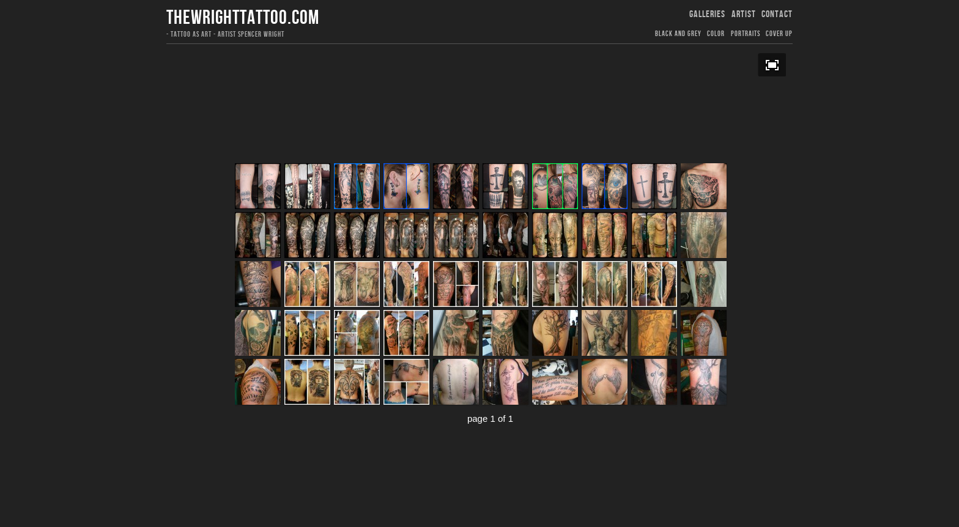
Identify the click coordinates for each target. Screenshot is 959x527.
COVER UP (779, 34)
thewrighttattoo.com (242, 18)
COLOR (716, 34)
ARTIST (743, 14)
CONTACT (777, 14)
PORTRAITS (745, 34)
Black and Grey (678, 34)
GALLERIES (707, 14)
